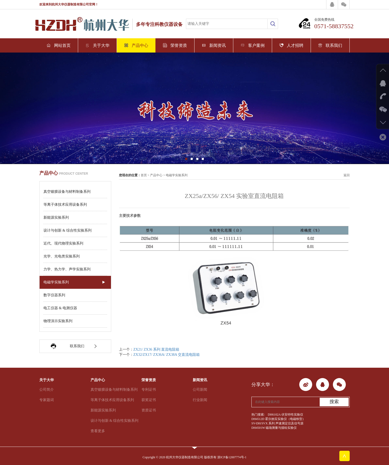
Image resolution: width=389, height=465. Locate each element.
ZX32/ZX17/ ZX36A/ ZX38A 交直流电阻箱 (166, 355)
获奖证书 (148, 400)
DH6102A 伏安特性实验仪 (285, 414)
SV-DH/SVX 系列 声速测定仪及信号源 (277, 423)
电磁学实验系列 (56, 282)
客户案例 (253, 45)
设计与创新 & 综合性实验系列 (67, 230)
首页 (144, 175)
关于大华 (97, 45)
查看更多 (98, 431)
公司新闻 (200, 390)
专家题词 (46, 400)
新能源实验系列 (56, 217)
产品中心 (136, 45)
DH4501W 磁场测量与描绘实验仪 (274, 428)
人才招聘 (291, 45)
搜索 (334, 401)
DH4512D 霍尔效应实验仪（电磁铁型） (278, 419)
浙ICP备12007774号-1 (231, 457)
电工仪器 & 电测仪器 (60, 308)
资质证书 (148, 410)
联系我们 (330, 45)
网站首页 (59, 45)
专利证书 (148, 390)
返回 (346, 175)
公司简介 (46, 390)
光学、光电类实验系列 (61, 256)
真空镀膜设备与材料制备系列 (67, 192)
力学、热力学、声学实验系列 (67, 269)
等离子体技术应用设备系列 (65, 204)
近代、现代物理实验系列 (63, 243)
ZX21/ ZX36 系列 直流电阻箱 (156, 349)
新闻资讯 (214, 45)
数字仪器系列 (54, 295)
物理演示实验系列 (57, 321)
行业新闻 (200, 400)
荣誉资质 (175, 45)
